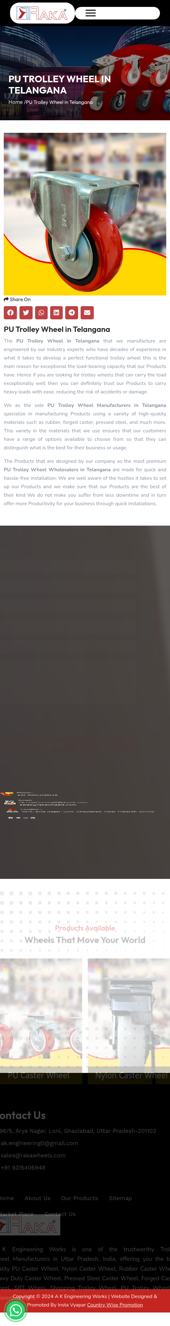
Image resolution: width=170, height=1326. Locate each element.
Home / (17, 102)
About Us (35, 1207)
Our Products (79, 1207)
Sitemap (122, 1207)
